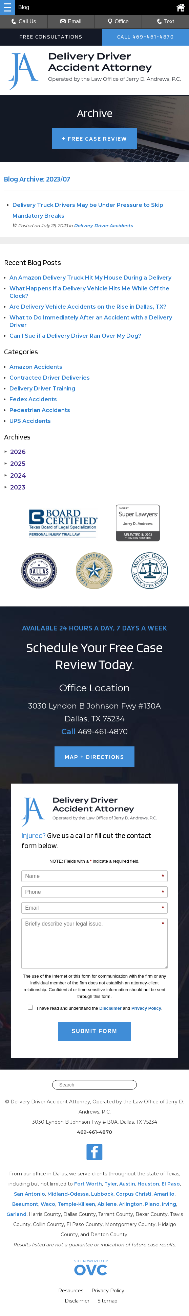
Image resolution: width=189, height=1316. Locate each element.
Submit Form (95, 1031)
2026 (15, 452)
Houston (148, 1184)
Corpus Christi (133, 1194)
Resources (70, 1291)
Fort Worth (88, 1184)
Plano (152, 1204)
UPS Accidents (30, 421)
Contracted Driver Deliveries (49, 378)
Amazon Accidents (35, 367)
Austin (127, 1184)
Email (70, 21)
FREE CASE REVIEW (94, 138)
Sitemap (108, 1301)
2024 (15, 475)
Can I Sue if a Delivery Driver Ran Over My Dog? (75, 336)
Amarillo (164, 1194)
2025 (14, 463)
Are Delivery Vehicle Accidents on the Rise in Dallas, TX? (87, 307)
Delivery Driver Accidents (103, 225)
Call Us (23, 21)
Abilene (107, 1204)
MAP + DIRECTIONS (94, 756)
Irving (169, 1204)
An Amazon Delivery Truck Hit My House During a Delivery (90, 277)
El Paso (171, 1184)
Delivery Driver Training (42, 388)
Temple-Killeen (76, 1204)
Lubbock (102, 1194)
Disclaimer (110, 1008)
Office (118, 21)
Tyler (110, 1184)
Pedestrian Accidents (39, 410)
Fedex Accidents (33, 399)
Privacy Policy (146, 1008)
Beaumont (25, 1204)
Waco (48, 1204)
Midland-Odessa (68, 1194)
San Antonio (29, 1194)
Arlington (131, 1204)
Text (169, 21)
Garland (16, 1214)
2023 (14, 487)
